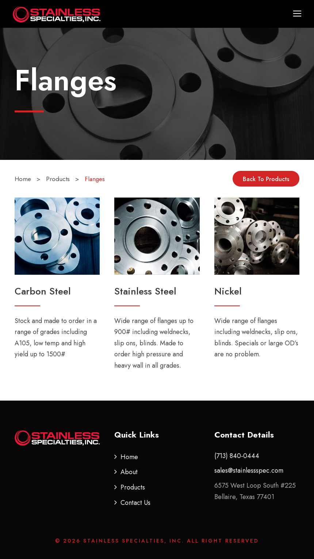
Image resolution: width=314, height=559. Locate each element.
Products (132, 487)
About (129, 472)
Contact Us (135, 502)
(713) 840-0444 (236, 456)
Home (129, 457)
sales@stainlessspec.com (248, 470)
